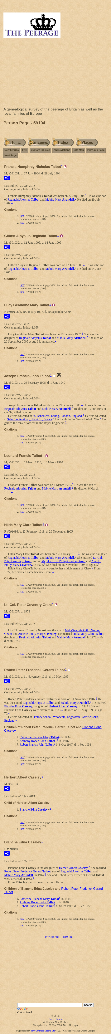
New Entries (11, 150)
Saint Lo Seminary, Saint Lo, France (29, 419)
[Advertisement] (55, 73)
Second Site (50, 1031)
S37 (22, 216)
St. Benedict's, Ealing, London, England (57, 415)
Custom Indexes (40, 150)
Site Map (79, 150)
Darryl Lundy (55, 1018)
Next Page (10, 155)
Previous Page (96, 150)
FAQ (24, 150)
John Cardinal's (37, 1031)
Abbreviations (62, 150)
